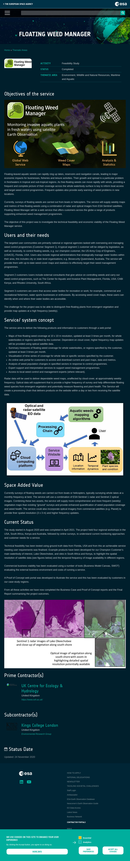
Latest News (72, 812)
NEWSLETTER (73, 782)
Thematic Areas (20, 50)
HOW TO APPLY (74, 773)
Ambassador (72, 795)
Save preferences (88, 851)
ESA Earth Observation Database (81, 799)
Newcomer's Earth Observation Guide (82, 803)
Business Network (74, 817)
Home (7, 50)
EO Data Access (74, 808)
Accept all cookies (113, 851)
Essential (87, 839)
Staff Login (71, 790)
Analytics (87, 843)
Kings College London (39, 725)
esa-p (69, 828)
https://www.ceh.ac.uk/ (32, 699)
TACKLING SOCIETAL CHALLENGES (83, 786)
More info (37, 852)
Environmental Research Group (36, 734)
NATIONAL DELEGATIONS (78, 777)
